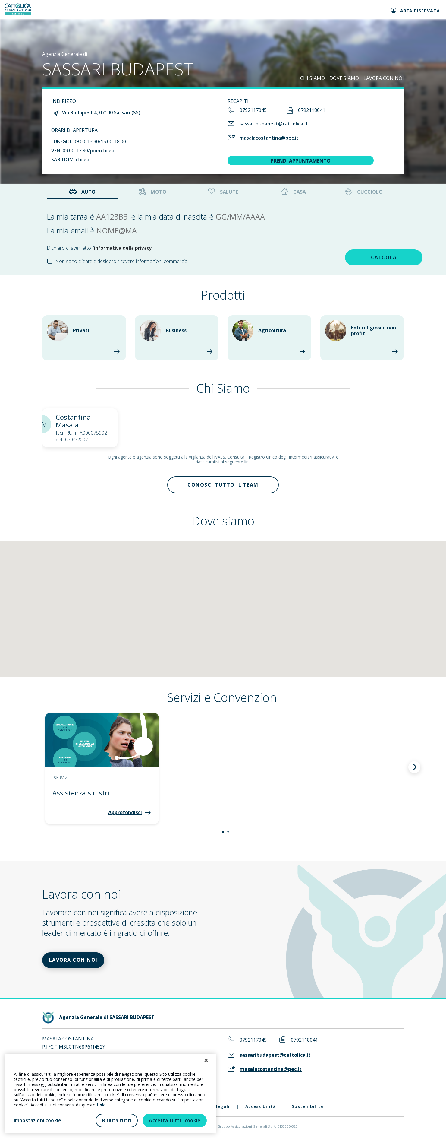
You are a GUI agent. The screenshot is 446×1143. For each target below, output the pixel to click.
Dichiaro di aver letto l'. (100, 248)
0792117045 (253, 110)
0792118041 (311, 110)
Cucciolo (363, 191)
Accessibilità (260, 1109)
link (247, 462)
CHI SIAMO (312, 78)
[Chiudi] (206, 1060)
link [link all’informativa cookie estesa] (101, 1105)
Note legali (216, 1109)
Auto (82, 192)
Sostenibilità (307, 1109)
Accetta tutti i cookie (174, 1120)
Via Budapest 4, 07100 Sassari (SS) (101, 112)
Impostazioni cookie (37, 1120)
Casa (293, 192)
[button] (223, 833)
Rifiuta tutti (116, 1120)
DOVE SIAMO (344, 78)
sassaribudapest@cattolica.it (274, 123)
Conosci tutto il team (223, 485)
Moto (152, 192)
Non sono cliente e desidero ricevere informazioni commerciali (122, 261)
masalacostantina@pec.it (269, 138)
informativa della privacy (123, 248)
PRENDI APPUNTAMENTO (301, 160)
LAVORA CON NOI (383, 78)
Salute (222, 191)
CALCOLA (357, 257)
